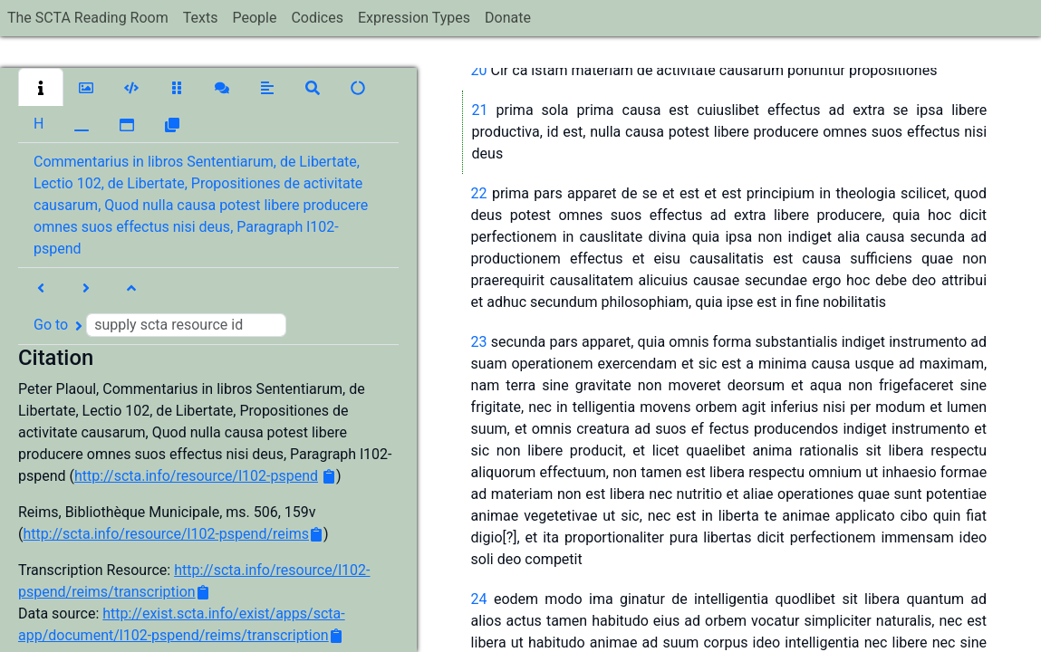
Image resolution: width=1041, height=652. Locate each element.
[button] (40, 87)
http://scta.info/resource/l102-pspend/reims (166, 533)
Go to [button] (160, 325)
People (254, 17)
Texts (200, 17)
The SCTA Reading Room (88, 17)
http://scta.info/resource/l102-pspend (196, 475)
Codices (317, 17)
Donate (508, 17)
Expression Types (414, 17)
